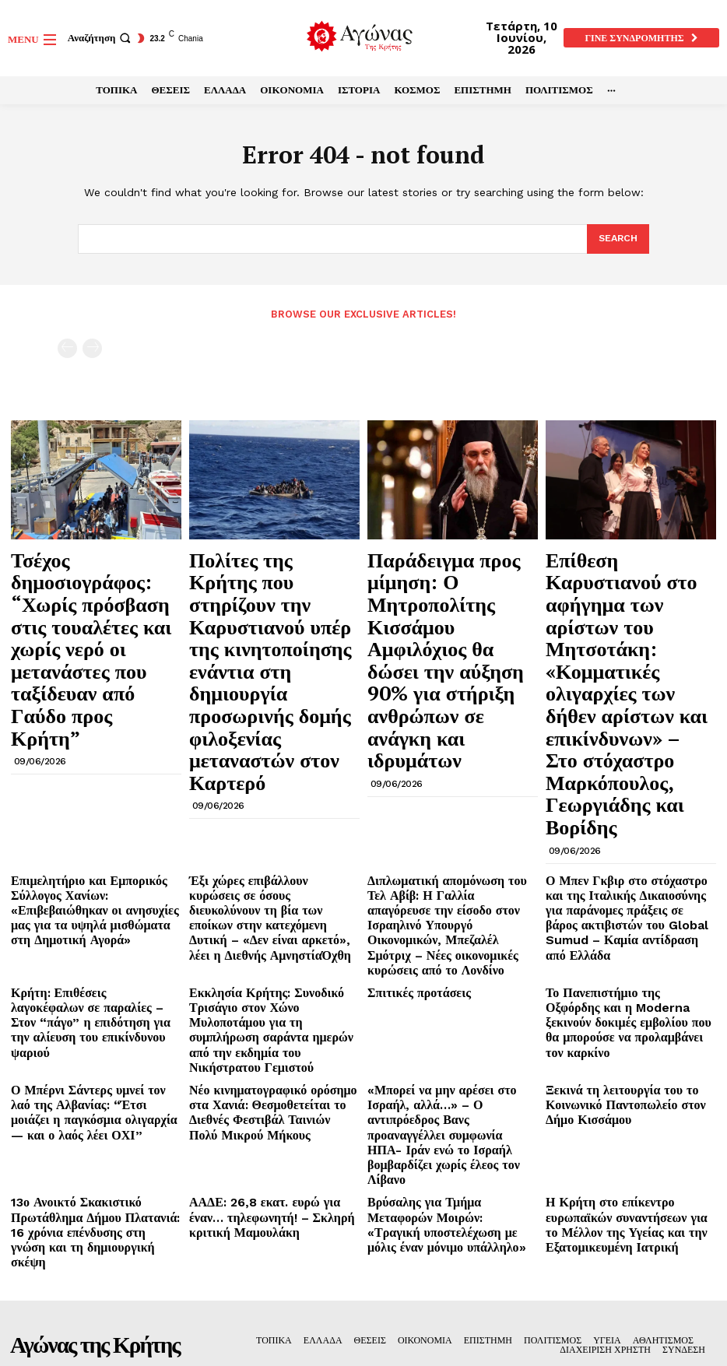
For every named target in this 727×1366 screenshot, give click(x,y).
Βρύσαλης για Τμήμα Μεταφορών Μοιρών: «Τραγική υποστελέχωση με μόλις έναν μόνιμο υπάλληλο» (448, 934)
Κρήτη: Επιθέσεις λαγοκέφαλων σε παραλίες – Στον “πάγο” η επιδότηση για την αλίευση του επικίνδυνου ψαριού (93, 803)
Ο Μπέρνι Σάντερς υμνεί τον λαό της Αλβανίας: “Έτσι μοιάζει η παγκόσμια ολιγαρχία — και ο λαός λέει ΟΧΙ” (94, 865)
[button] (101, 38)
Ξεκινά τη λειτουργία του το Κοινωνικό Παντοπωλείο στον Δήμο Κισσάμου (623, 865)
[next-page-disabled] (92, 346)
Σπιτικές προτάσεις (409, 785)
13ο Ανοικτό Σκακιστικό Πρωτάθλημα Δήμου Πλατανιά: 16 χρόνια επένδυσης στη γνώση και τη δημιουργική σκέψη (96, 934)
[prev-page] (67, 346)
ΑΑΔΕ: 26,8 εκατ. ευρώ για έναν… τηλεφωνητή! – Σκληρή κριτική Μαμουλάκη (266, 934)
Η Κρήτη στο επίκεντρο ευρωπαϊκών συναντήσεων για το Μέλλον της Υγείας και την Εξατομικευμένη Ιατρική (627, 940)
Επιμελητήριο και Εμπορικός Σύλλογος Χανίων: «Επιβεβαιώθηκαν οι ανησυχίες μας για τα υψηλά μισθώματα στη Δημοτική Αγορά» (91, 723)
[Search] (617, 240)
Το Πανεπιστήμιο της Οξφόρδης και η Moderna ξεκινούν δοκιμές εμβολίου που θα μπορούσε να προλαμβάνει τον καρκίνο (628, 803)
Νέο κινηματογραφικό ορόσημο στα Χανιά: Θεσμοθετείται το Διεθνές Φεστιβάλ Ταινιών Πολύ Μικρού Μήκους (266, 872)
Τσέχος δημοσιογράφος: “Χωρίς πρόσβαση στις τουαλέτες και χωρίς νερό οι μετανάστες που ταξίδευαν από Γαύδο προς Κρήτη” (90, 583)
